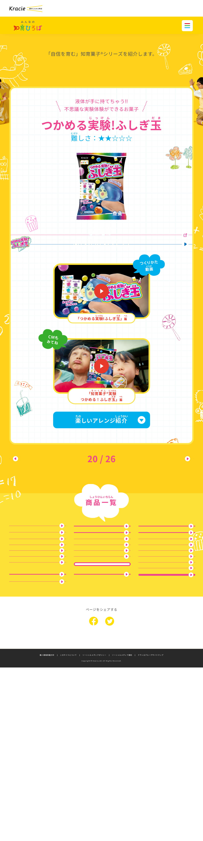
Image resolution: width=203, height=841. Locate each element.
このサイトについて (68, 828)
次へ (175, 484)
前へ (28, 484)
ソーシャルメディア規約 (122, 828)
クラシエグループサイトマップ (151, 828)
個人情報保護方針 (47, 828)
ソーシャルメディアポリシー (94, 828)
